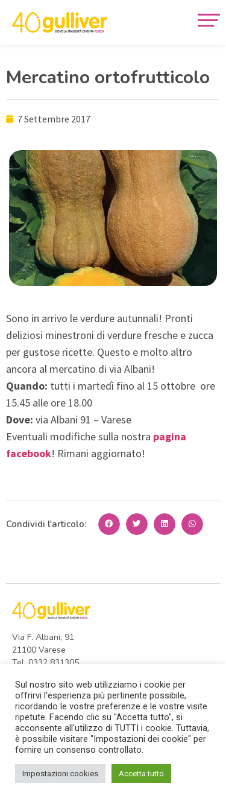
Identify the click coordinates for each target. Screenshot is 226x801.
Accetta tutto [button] (141, 773)
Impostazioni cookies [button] (60, 773)
